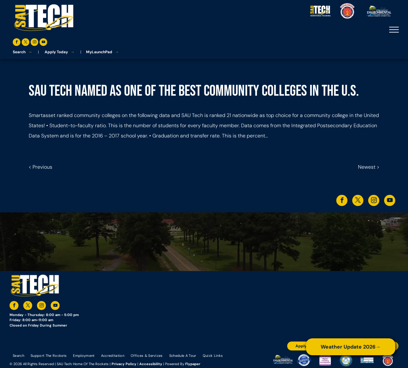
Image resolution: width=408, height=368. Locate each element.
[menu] (394, 29)
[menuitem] (18, 355)
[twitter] (25, 43)
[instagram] (34, 43)
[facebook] (16, 43)
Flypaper (192, 364)
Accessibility (150, 364)
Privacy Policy (124, 364)
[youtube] (43, 43)
